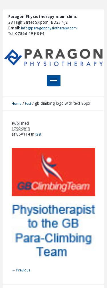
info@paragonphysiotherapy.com (48, 28)
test (28, 103)
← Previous (21, 270)
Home (16, 103)
